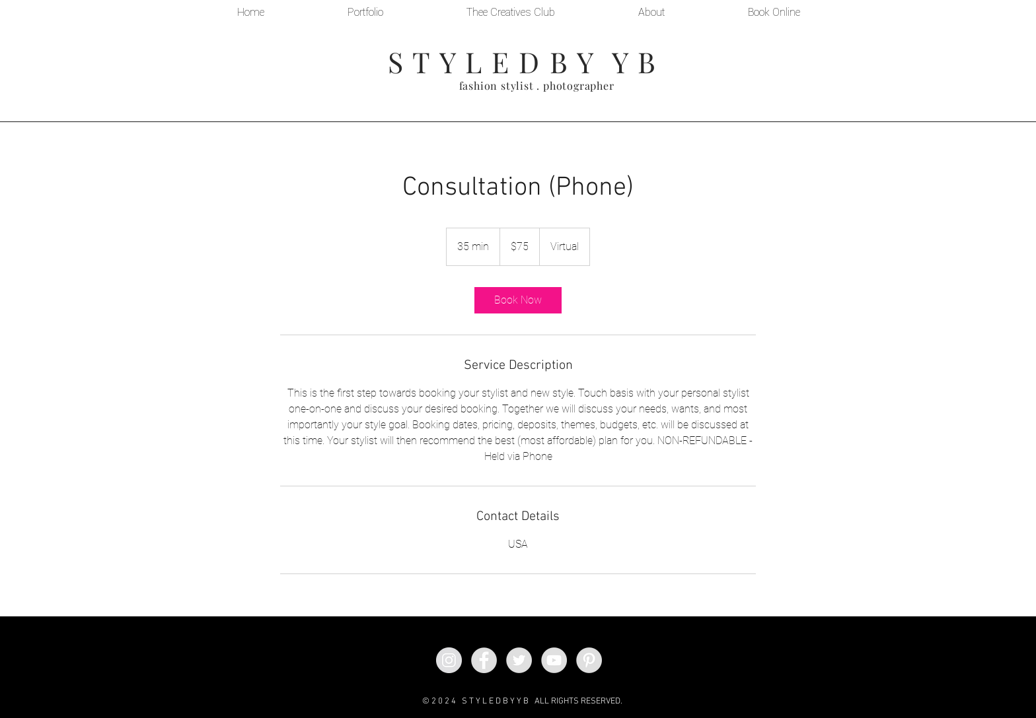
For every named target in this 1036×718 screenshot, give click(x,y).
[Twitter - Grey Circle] (519, 660)
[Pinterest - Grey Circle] (589, 660)
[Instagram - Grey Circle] (449, 660)
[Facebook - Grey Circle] (484, 660)
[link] (518, 300)
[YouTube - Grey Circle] (554, 660)
